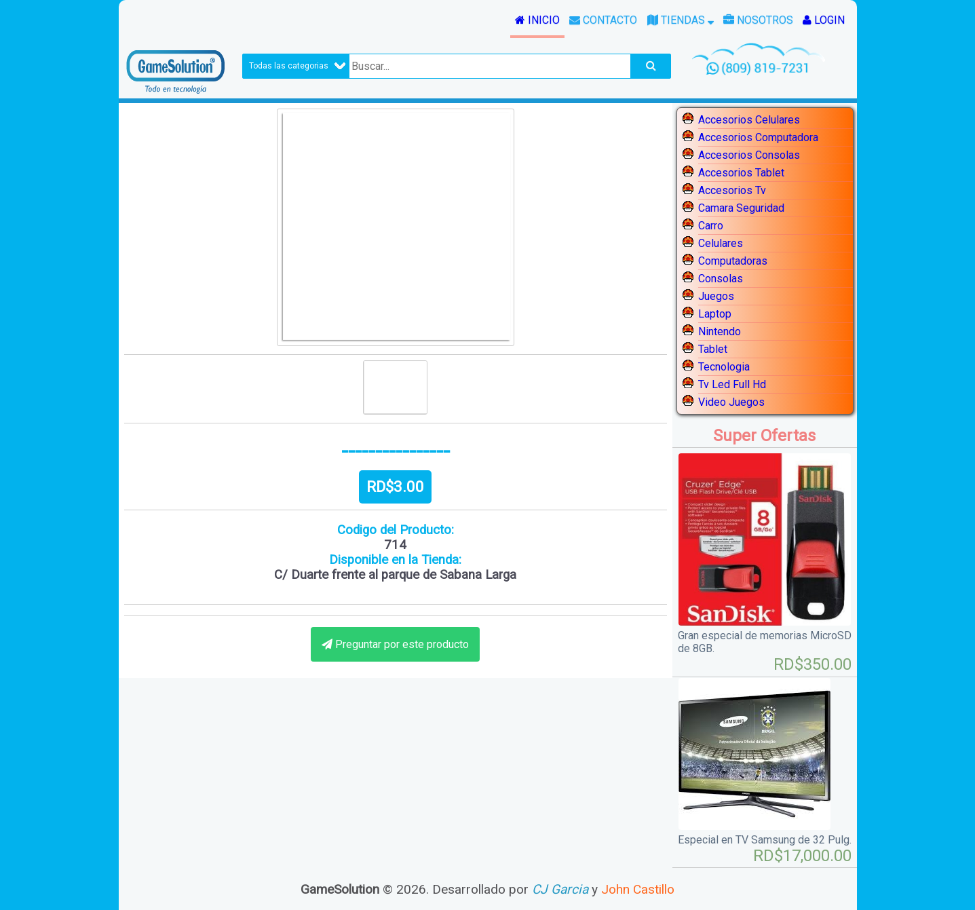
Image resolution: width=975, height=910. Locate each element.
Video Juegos (731, 402)
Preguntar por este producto (402, 644)
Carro (710, 225)
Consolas (720, 278)
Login (824, 20)
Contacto (603, 20)
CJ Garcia (560, 889)
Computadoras (732, 260)
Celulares (720, 243)
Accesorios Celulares (749, 119)
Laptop (714, 313)
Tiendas (680, 20)
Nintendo (719, 331)
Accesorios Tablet (741, 172)
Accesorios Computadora (758, 137)
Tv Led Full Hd (732, 384)
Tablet (712, 349)
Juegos (716, 296)
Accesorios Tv (732, 190)
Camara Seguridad (741, 208)
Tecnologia (724, 366)
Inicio (537, 20)
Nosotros (758, 20)
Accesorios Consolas (749, 155)
